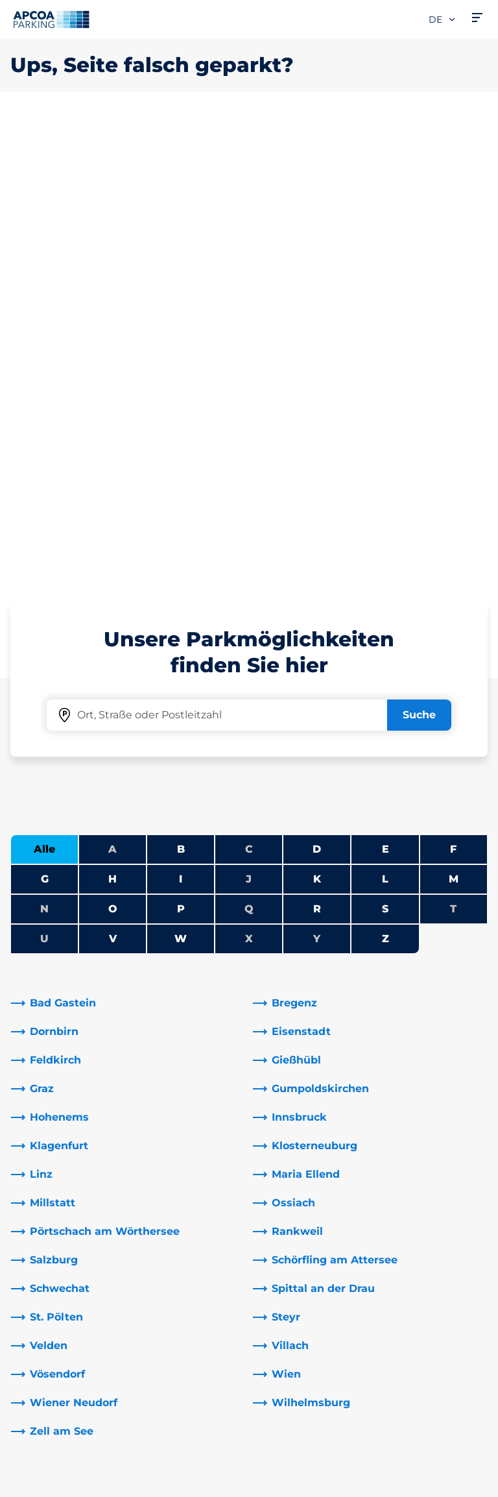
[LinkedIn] (168, 1281)
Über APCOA (292, 1171)
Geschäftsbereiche (308, 1301)
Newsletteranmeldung (318, 1213)
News (274, 1379)
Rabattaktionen (176, 1213)
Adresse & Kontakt (183, 1192)
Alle (44, 392)
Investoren (287, 1358)
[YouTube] (194, 1281)
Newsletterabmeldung (318, 1234)
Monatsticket (45, 1254)
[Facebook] (142, 1281)
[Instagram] (220, 1281)
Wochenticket (47, 1275)
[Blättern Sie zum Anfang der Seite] (477, 1058)
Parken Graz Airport (60, 1296)
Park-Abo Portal (50, 1234)
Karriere (279, 1192)
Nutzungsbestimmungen (67, 1444)
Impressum (36, 1482)
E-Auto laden (44, 1192)
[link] (128, 546)
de (442, 19)
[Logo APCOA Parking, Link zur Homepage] (51, 19)
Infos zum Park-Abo (61, 1213)
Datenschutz (39, 1463)
